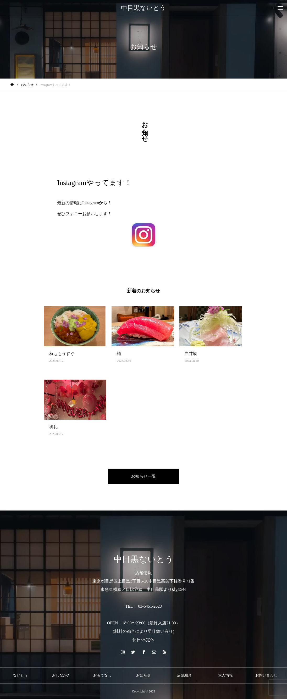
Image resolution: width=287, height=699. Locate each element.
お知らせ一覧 (143, 476)
